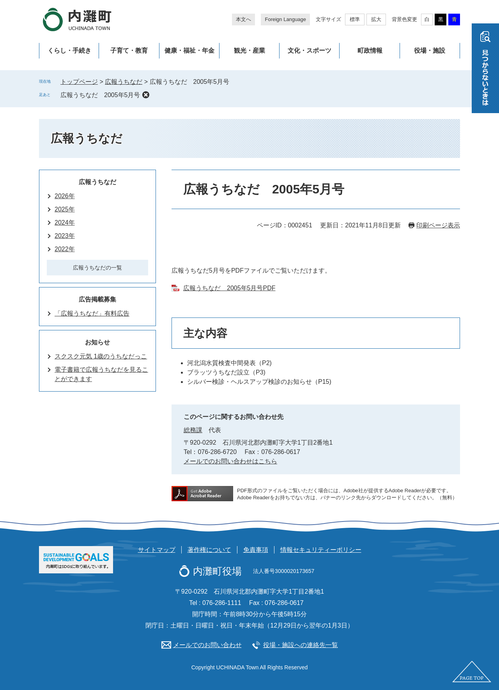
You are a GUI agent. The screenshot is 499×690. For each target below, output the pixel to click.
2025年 (65, 209)
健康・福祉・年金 (189, 50)
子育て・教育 (129, 50)
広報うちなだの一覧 (97, 267)
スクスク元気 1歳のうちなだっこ (101, 356)
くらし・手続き (69, 50)
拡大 (376, 19)
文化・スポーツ (309, 50)
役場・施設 (429, 50)
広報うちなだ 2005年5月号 (100, 95)
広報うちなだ (123, 81)
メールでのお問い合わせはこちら (230, 461)
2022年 (65, 249)
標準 (355, 19)
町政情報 (369, 50)
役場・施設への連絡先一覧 (300, 645)
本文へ (243, 19)
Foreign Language (285, 19)
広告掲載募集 (97, 299)
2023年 (65, 235)
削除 (145, 94)
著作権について (209, 549)
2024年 (65, 222)
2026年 (65, 196)
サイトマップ (156, 549)
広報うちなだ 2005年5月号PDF (229, 288)
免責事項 (255, 549)
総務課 (193, 430)
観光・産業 (249, 50)
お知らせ (97, 342)
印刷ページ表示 (438, 225)
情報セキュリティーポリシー (320, 549)
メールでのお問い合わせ (207, 645)
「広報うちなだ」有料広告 (92, 313)
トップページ (79, 81)
